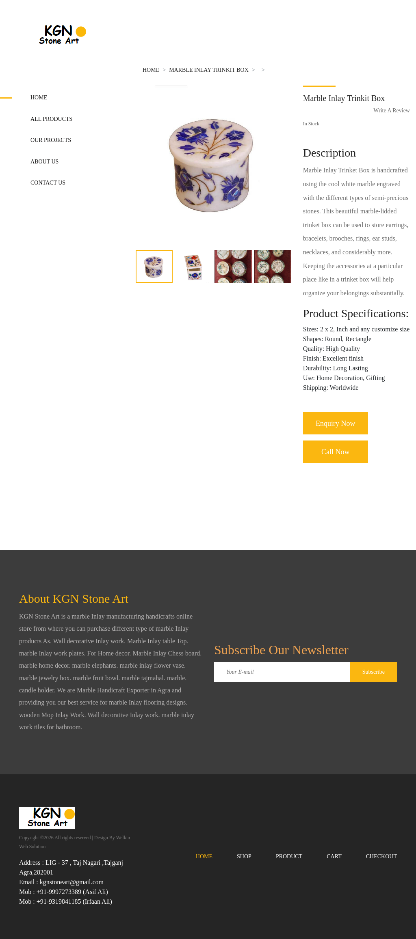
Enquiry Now (335, 423)
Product (289, 856)
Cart (334, 856)
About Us (44, 162)
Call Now (335, 452)
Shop (244, 856)
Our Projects (50, 140)
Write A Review (391, 110)
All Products (51, 119)
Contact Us (47, 183)
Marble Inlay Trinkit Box (209, 70)
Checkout (381, 856)
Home (38, 98)
